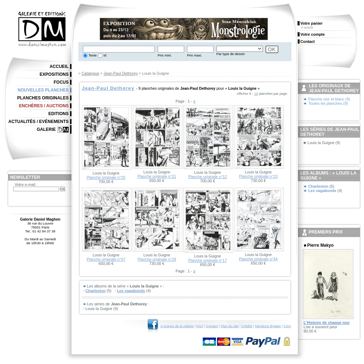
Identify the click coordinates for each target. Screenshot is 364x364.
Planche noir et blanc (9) (329, 99)
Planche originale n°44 (258, 259)
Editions (58, 113)
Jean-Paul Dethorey (121, 73)
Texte (92, 55)
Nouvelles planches (43, 90)
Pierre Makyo (320, 245)
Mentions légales (268, 326)
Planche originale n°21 (156, 176)
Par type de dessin (230, 54)
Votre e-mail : (26, 184)
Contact (212, 326)
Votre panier (311, 23)
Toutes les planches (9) (328, 103)
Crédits (246, 326)
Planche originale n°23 (258, 176)
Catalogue (90, 73)
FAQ (199, 326)
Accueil (59, 66)
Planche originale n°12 (207, 176)
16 (256, 93)
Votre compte (312, 34)
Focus (61, 82)
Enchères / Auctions (44, 105)
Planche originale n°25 (106, 177)
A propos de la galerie (177, 326)
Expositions (54, 74)
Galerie (46, 129)
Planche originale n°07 (106, 259)
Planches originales (43, 97)
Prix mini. (165, 55)
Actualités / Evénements (38, 121)
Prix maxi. (194, 55)
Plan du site (229, 326)
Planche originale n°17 (207, 260)
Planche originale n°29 (156, 259)
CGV (287, 326)
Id (105, 55)
